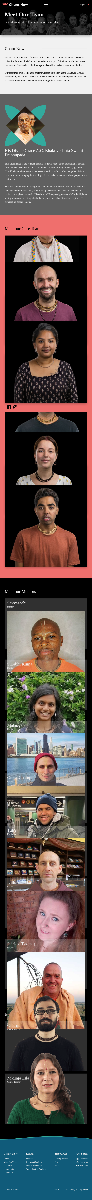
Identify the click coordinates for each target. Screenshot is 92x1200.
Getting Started (61, 1159)
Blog (57, 1165)
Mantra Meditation (34, 1165)
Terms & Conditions (60, 1189)
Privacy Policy (75, 1189)
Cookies (85, 1189)
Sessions (29, 1159)
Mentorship (9, 1165)
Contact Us (8, 1172)
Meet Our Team (10, 1162)
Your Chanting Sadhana (36, 1169)
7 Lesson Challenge (34, 1162)
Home (6, 1159)
